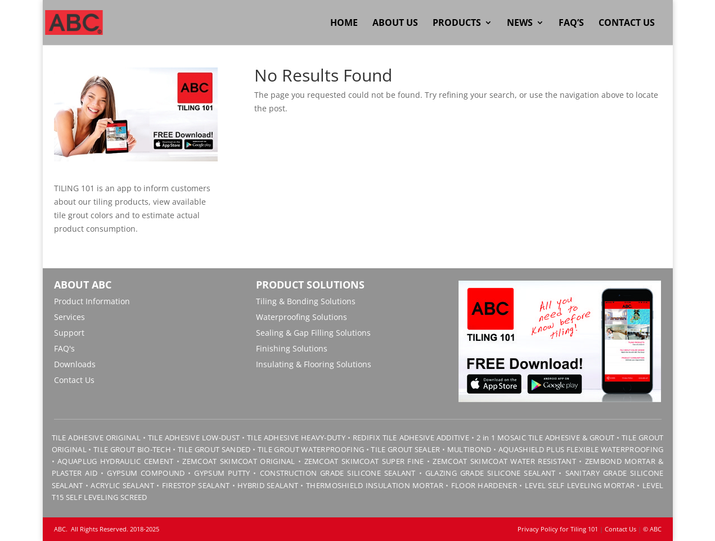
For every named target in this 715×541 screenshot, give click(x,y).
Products (457, 24)
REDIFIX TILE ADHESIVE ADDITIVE (411, 437)
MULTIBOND (469, 449)
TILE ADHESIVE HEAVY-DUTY (296, 437)
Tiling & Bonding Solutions (306, 301)
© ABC (652, 529)
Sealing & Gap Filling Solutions (313, 332)
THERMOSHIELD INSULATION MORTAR (374, 485)
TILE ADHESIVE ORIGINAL (96, 437)
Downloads (75, 364)
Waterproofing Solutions (301, 317)
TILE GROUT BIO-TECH (132, 449)
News (520, 24)
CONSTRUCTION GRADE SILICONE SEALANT (338, 473)
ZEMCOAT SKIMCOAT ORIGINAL (238, 461)
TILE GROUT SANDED (214, 449)
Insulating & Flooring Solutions (313, 364)
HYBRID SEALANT (267, 485)
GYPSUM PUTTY (222, 473)
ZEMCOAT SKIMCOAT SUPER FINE (364, 461)
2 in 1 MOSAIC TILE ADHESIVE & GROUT (545, 437)
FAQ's (64, 348)
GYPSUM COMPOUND (146, 473)
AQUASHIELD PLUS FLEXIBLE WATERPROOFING (581, 449)
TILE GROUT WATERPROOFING (311, 449)
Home (344, 24)
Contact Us (627, 24)
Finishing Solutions (291, 348)
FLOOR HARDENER (484, 485)
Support (69, 332)
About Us (395, 24)
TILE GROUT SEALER (405, 449)
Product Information (92, 301)
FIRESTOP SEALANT (196, 485)
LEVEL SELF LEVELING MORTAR (578, 485)
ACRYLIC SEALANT (122, 485)
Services (69, 317)
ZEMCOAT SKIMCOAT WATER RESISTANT (504, 461)
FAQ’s (571, 24)
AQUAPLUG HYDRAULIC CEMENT (115, 461)
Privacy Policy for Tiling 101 (558, 529)
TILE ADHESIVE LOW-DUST (194, 437)
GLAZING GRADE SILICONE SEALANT (490, 473)
